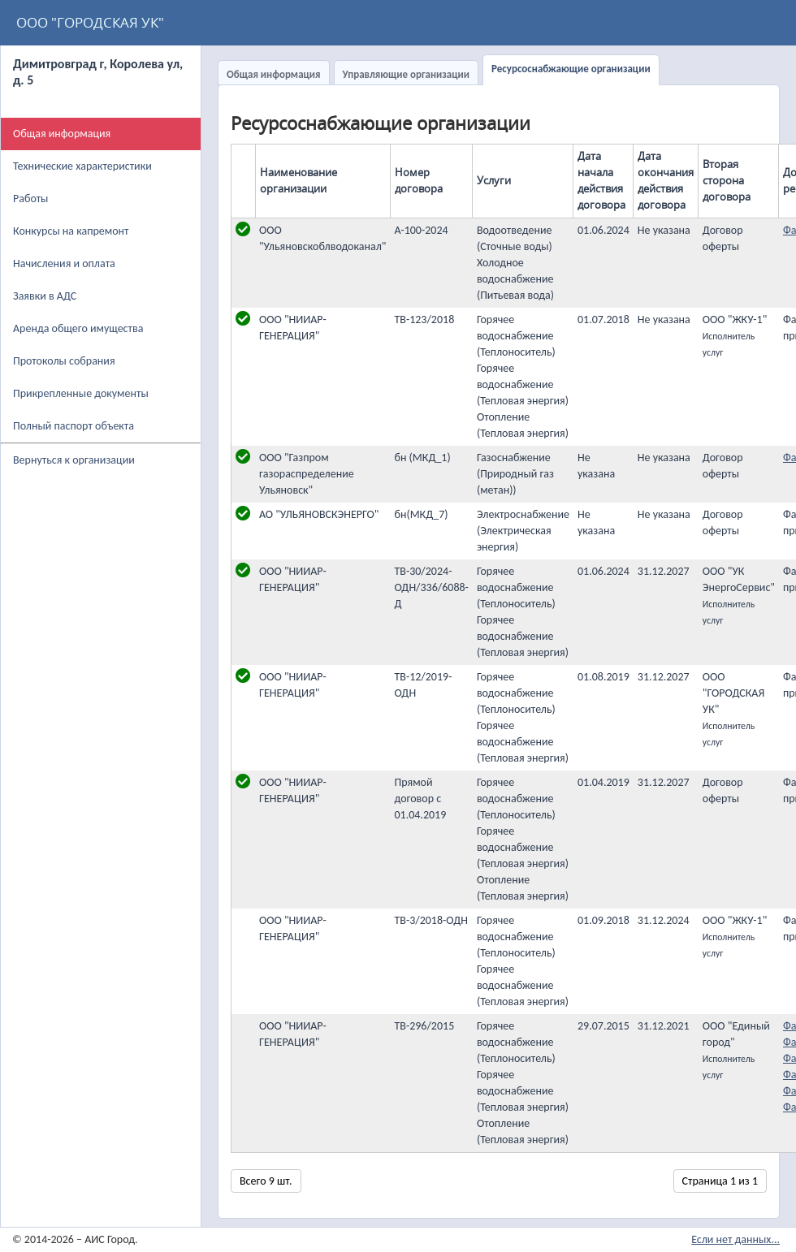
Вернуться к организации (74, 460)
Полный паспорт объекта (73, 426)
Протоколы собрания (64, 361)
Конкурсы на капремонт (71, 231)
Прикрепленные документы (81, 393)
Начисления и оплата (64, 263)
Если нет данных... (735, 1239)
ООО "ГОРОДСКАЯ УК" (90, 22)
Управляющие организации (406, 74)
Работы (30, 198)
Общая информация (274, 74)
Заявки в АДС (44, 296)
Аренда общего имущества (78, 328)
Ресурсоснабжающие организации (571, 69)
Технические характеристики (82, 166)
